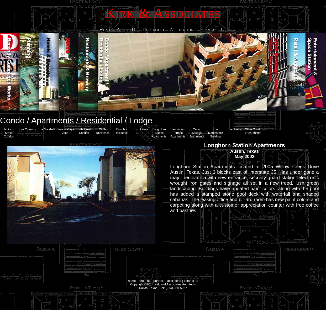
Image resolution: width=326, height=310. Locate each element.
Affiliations (183, 29)
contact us (191, 281)
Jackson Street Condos (9, 133)
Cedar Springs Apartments (196, 133)
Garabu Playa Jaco (65, 131)
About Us (127, 29)
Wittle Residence (103, 131)
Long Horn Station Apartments (159, 133)
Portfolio (153, 29)
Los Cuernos (28, 129)
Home (105, 29)
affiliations (174, 281)
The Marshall (46, 129)
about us (145, 281)
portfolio (158, 281)
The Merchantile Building (215, 133)
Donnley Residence (121, 131)
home (132, 281)
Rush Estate (140, 129)
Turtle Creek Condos (84, 131)
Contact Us (214, 29)
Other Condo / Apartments (253, 131)
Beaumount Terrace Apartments (178, 133)
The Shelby (234, 129)
